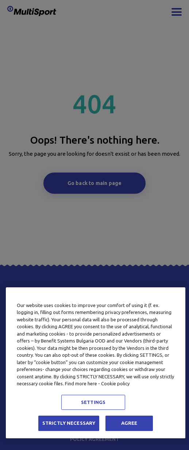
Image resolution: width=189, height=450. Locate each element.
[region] (95, 362)
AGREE (129, 423)
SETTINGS (93, 402)
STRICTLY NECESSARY (68, 423)
